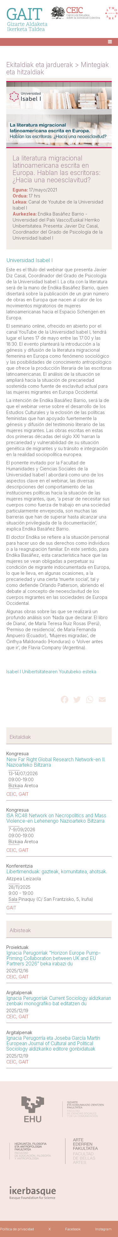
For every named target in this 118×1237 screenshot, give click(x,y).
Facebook (73, 1229)
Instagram (103, 1229)
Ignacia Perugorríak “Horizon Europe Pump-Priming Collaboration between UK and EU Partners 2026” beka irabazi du (53, 958)
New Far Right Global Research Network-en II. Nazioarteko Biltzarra (55, 762)
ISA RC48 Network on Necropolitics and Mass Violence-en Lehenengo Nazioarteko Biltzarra (56, 818)
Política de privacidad (17, 1229)
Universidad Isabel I (29, 260)
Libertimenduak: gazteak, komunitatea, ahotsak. (56, 872)
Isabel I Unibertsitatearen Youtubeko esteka (51, 671)
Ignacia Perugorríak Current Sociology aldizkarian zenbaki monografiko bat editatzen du (58, 1001)
